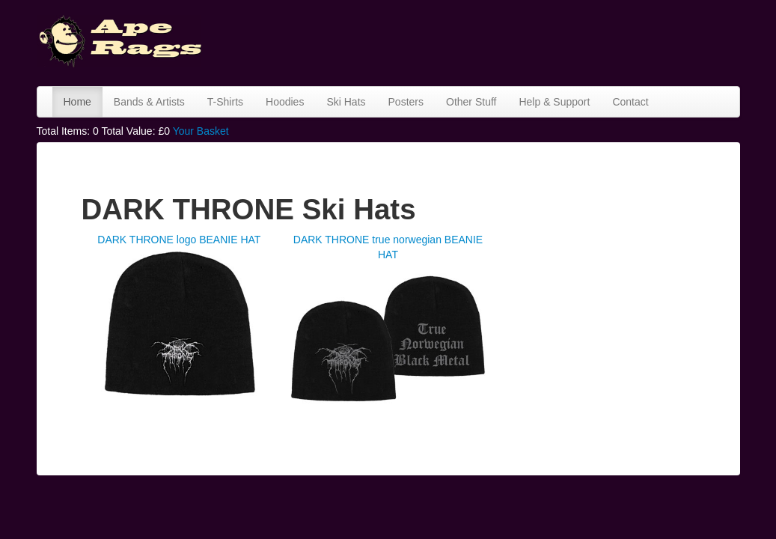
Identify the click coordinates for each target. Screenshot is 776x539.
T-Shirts (225, 102)
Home (77, 102)
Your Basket (201, 131)
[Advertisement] (488, 41)
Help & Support (554, 102)
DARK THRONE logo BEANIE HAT (178, 240)
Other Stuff (471, 102)
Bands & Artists (149, 102)
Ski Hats (345, 102)
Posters (406, 102)
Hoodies (285, 102)
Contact (630, 102)
